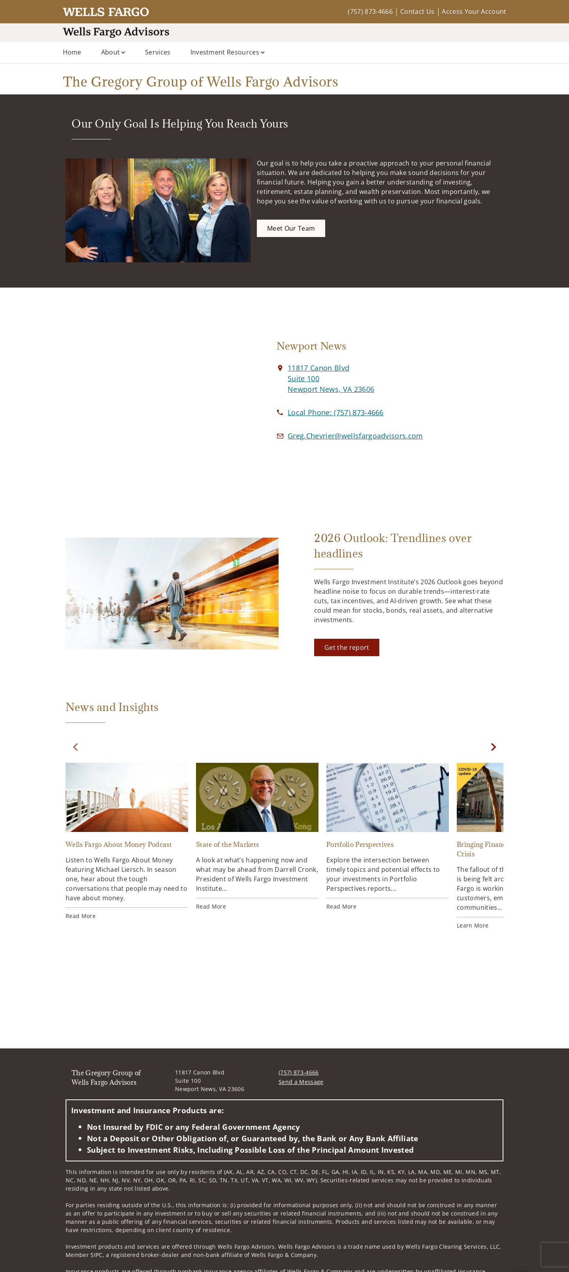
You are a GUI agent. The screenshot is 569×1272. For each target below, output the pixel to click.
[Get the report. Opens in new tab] (346, 647)
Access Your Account (474, 11)
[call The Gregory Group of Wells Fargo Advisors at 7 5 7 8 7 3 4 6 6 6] (336, 412)
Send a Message (301, 1082)
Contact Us (417, 11)
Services (158, 52)
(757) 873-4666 (370, 11)
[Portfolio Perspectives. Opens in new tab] (387, 837)
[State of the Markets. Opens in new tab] (257, 837)
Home (72, 52)
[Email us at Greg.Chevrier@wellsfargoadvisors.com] (355, 435)
